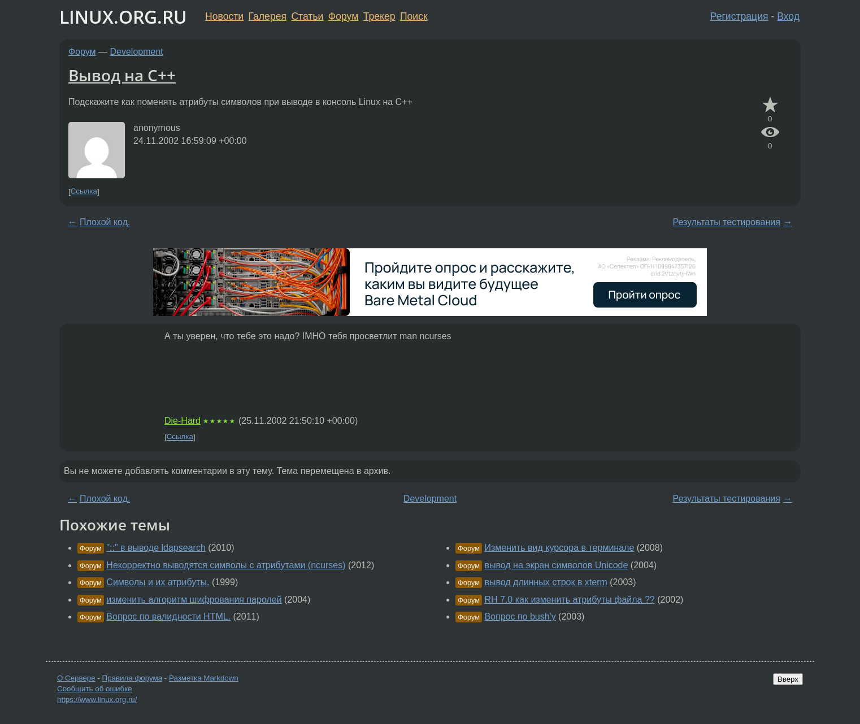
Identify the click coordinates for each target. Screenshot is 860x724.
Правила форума (132, 678)
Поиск (414, 16)
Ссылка (84, 191)
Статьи (307, 16)
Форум (343, 16)
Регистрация (739, 16)
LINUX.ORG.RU (123, 17)
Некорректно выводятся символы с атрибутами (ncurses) (225, 565)
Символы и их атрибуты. (157, 582)
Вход (788, 16)
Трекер (379, 16)
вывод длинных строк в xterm (545, 582)
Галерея (267, 16)
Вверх (788, 679)
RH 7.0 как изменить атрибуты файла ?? (569, 599)
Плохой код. (105, 222)
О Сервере (76, 678)
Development (136, 51)
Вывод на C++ (122, 75)
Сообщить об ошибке (94, 688)
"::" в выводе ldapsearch (155, 547)
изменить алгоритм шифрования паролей (193, 599)
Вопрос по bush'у (519, 616)
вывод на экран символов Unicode (556, 565)
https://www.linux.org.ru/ (97, 699)
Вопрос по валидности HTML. (168, 616)
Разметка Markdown (203, 678)
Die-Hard (182, 420)
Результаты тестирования (726, 222)
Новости (224, 16)
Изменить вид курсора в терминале (559, 547)
